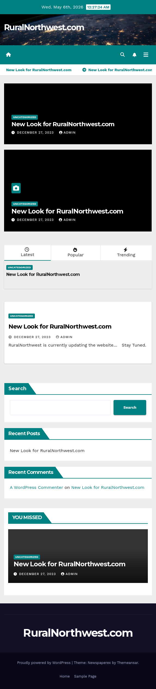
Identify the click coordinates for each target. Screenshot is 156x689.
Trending (125, 252)
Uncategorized (24, 117)
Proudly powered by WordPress (44, 663)
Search (17, 389)
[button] (122, 54)
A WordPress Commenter (36, 487)
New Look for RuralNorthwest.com (62, 124)
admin (67, 132)
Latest (27, 252)
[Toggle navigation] (146, 55)
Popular (75, 252)
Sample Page (85, 676)
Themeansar (127, 663)
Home (65, 676)
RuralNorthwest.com (44, 27)
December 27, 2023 (36, 132)
